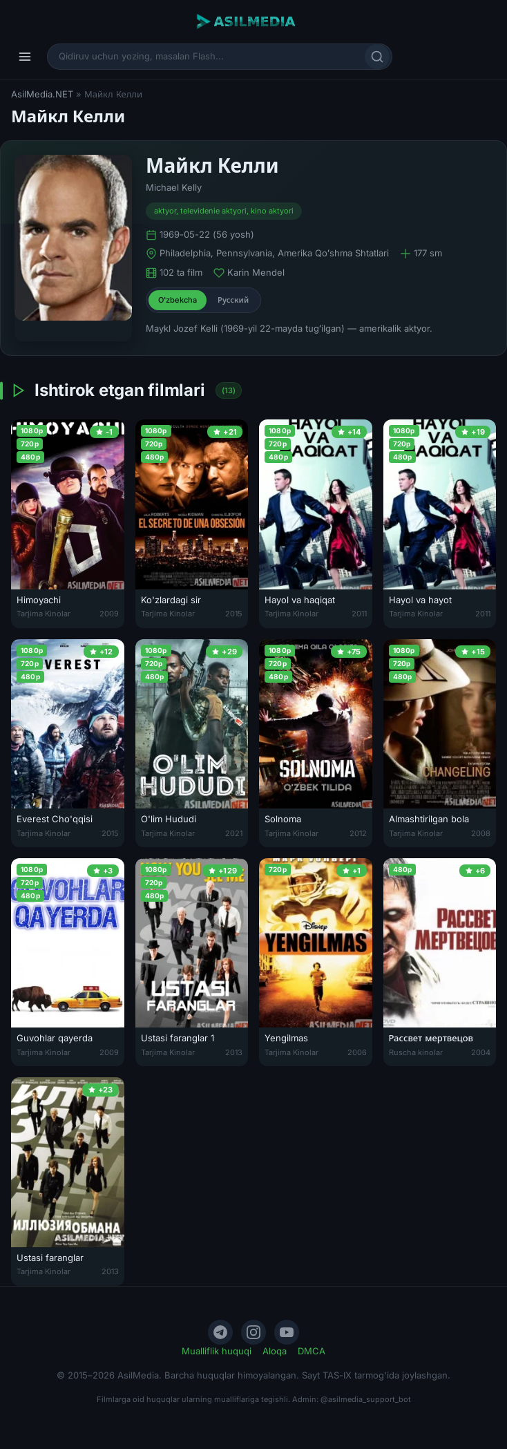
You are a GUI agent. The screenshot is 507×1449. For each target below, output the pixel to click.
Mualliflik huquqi (216, 1350)
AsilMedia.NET (42, 94)
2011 (359, 613)
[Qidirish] (377, 56)
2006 (357, 1052)
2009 (109, 613)
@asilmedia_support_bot (366, 1399)
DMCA (311, 1350)
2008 (480, 833)
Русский (233, 300)
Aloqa (274, 1350)
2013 (233, 1052)
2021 (233, 833)
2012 (358, 833)
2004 (480, 1052)
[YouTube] (286, 1332)
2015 (233, 613)
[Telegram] (220, 1332)
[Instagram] (253, 1332)
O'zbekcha (177, 300)
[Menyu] (25, 56)
